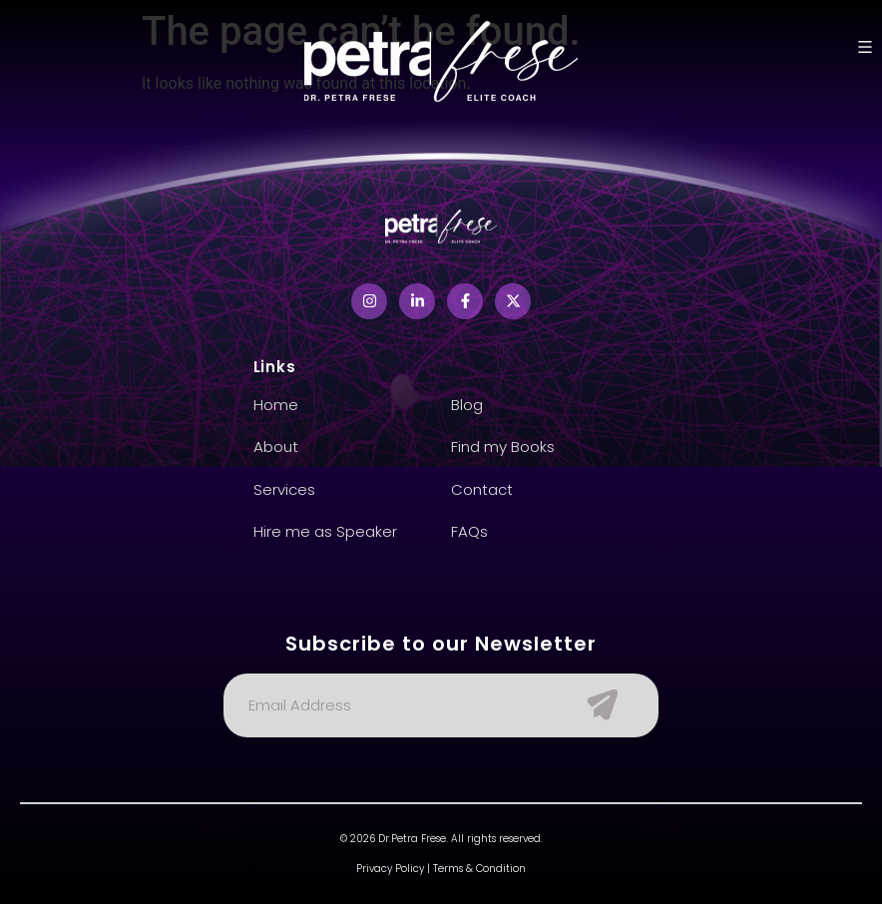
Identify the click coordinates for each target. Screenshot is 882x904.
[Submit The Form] (593, 705)
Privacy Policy (390, 868)
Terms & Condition (479, 868)
